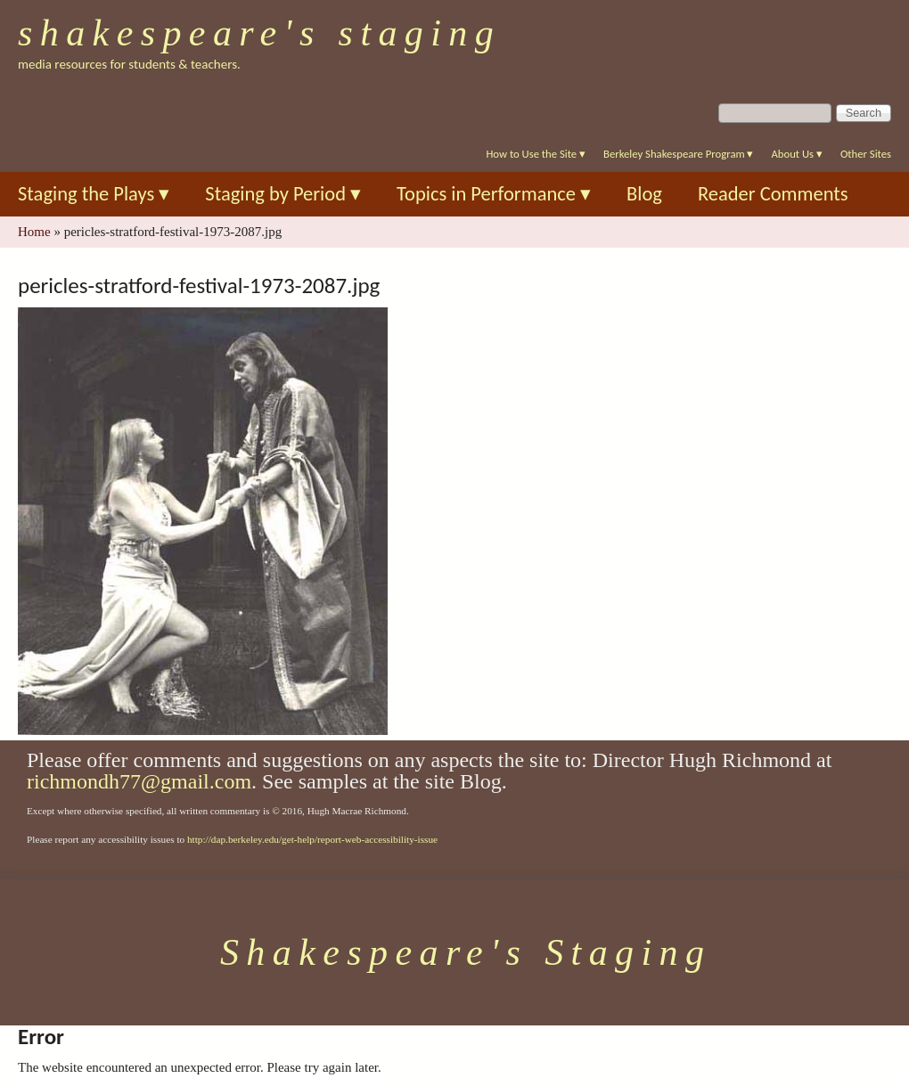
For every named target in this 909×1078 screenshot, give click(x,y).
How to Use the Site (536, 153)
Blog (644, 194)
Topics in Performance (494, 194)
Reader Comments (773, 194)
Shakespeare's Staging (259, 32)
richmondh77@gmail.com (139, 781)
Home (34, 232)
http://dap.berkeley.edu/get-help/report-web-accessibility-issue (312, 839)
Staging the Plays (93, 194)
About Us (796, 153)
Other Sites (865, 153)
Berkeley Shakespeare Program (678, 153)
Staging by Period (283, 194)
